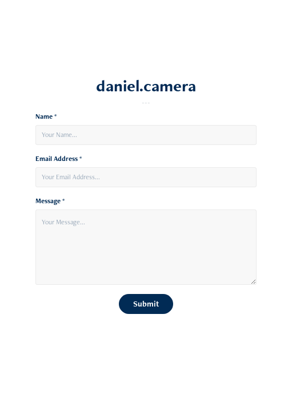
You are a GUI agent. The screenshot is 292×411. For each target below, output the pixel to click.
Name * (46, 116)
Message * (50, 201)
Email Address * (58, 158)
